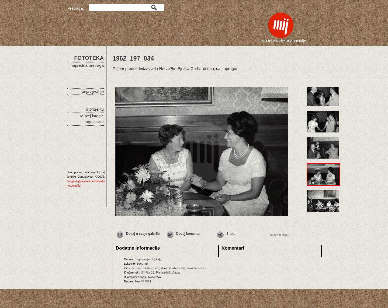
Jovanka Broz (195, 268)
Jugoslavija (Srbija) (147, 259)
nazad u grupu (279, 234)
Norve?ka (154, 277)
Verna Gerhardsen (173, 268)
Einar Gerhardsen (147, 268)
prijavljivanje (93, 91)
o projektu (95, 109)
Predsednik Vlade (167, 272)
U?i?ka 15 (147, 272)
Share (230, 234)
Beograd (142, 263)
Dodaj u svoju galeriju (143, 234)
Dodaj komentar (188, 234)
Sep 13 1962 (142, 281)
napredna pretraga (87, 65)
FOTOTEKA (89, 58)
